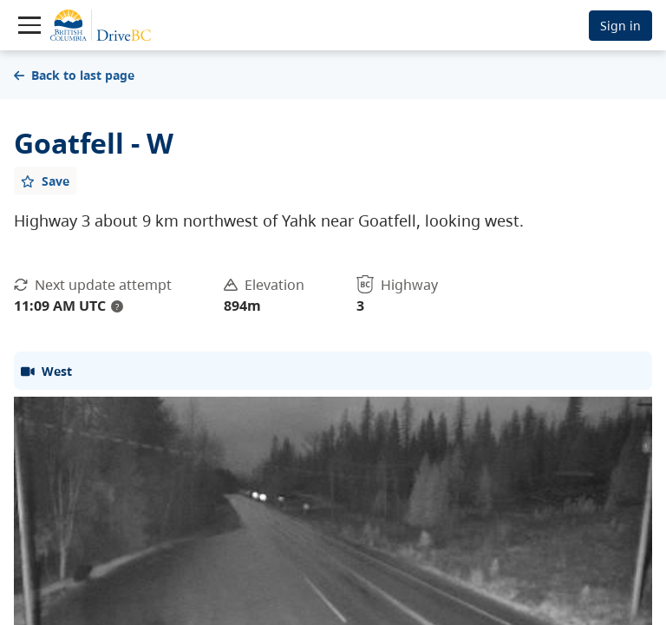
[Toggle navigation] (29, 25)
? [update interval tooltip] (117, 306)
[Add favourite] (45, 180)
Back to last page (74, 75)
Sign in (620, 25)
